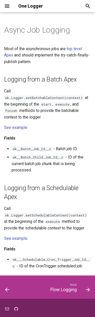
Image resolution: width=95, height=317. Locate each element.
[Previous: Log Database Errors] (7, 289)
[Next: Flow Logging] (69, 289)
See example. (16, 127)
